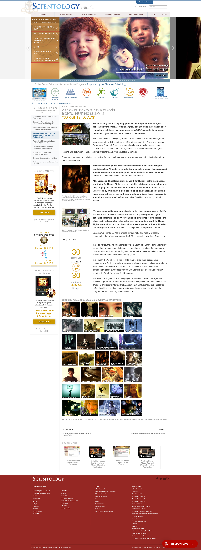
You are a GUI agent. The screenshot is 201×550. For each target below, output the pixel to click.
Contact (97, 509)
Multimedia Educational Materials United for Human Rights (45, 128)
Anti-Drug (114, 92)
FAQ (153, 14)
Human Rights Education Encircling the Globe (42, 153)
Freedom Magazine (160, 97)
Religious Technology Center (141, 506)
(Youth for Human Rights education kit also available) (44, 330)
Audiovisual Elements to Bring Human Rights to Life (44, 142)
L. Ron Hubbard (66, 14)
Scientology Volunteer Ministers (141, 511)
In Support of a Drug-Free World (142, 531)
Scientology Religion (138, 496)
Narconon (101, 92)
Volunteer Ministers (136, 14)
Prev (69, 80)
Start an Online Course (139, 509)
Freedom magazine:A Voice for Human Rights (45, 59)
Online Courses (99, 504)
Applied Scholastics (70, 92)
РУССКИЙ (36, 506)
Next (131, 80)
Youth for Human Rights (139, 536)
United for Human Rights (139, 533)
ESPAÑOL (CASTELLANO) (69, 501)
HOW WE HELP (42, 103)
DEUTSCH (36, 513)
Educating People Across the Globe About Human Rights (43, 123)
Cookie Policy (147, 547)
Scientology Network (138, 494)
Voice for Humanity (100, 494)
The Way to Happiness (55, 93)
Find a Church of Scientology (104, 511)
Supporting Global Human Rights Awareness (45, 117)
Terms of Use (156, 547)
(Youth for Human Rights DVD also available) (44, 220)
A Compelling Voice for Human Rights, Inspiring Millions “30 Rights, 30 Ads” (44, 135)
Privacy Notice (136, 547)
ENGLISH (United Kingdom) (41, 493)
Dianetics (135, 491)
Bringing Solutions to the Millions (45, 158)
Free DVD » (44, 212)
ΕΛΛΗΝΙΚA (64, 503)
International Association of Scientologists (145, 513)
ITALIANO (64, 505)
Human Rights (128, 92)
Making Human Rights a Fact (44, 28)
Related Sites (145, 2)
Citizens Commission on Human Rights (144, 538)
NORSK (63, 493)
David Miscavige (137, 504)
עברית (35, 501)
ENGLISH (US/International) (41, 491)
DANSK (35, 496)
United (36, 47)
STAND (134, 518)
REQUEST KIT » (44, 321)
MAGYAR (64, 491)
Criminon (87, 92)
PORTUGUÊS (65, 508)
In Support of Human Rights (43, 52)
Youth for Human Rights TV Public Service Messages (44, 40)
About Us (42, 14)
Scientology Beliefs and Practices (105, 491)
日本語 (35, 504)
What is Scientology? (89, 14)
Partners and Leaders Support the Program (45, 163)
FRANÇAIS (36, 498)
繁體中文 (35, 509)
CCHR (143, 92)
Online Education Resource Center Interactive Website (43, 147)
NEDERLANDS (37, 511)
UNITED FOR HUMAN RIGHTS (60, 103)
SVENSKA (64, 496)
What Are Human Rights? (44, 34)
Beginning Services (112, 14)
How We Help (39, 99)
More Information (100, 506)
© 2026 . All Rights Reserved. (51, 547)
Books (164, 14)
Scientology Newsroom (139, 501)
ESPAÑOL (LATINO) (67, 498)
